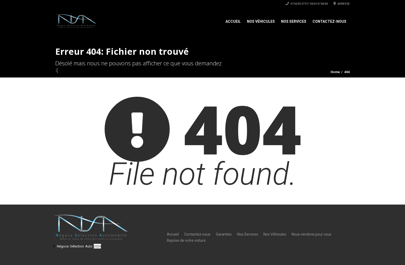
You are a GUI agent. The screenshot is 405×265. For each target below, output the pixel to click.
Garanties (224, 234)
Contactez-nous (329, 21)
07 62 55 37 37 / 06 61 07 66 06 (307, 3)
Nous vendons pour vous (311, 234)
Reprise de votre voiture (186, 240)
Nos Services (293, 21)
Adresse (341, 3)
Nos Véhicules (261, 21)
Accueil (233, 21)
